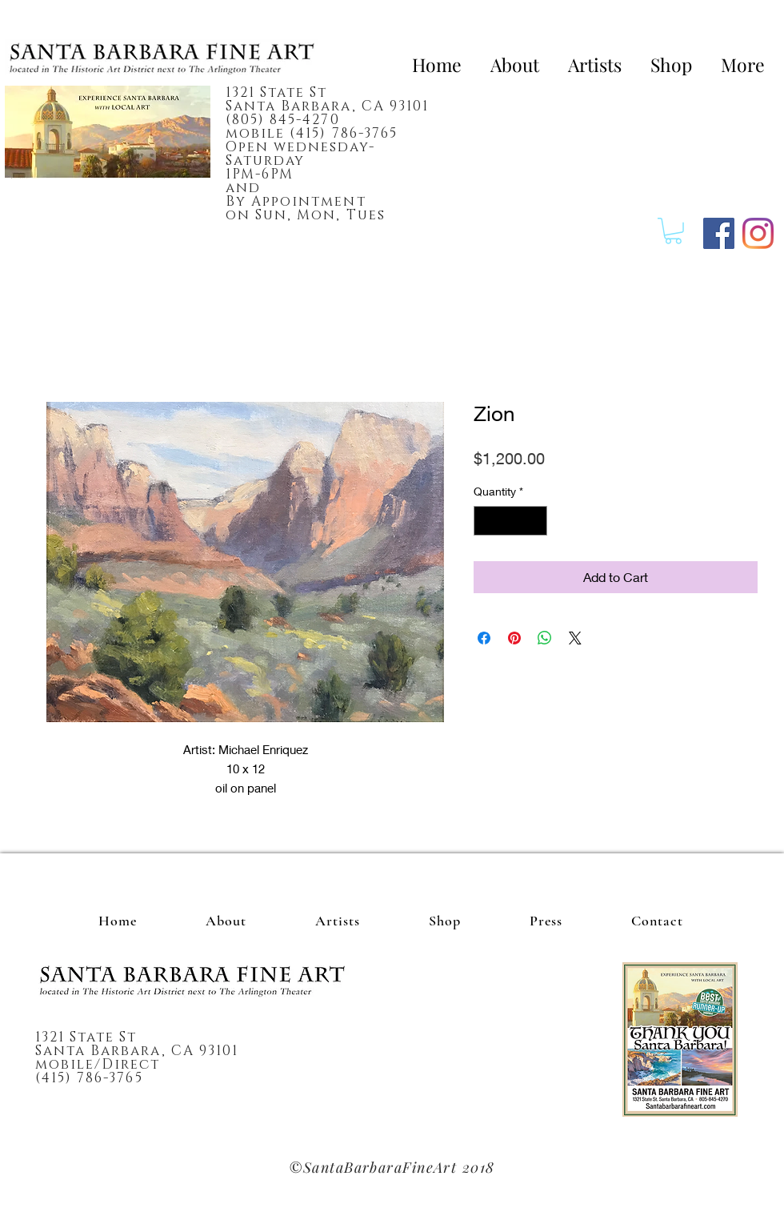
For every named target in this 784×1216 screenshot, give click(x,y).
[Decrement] (486, 521)
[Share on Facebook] (484, 638)
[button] (673, 231)
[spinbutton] (510, 521)
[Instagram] (758, 233)
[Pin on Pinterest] (514, 638)
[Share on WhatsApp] (544, 638)
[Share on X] (575, 638)
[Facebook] (718, 233)
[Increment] (535, 521)
